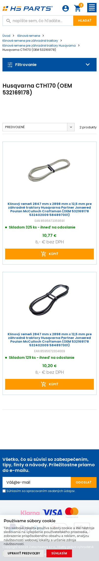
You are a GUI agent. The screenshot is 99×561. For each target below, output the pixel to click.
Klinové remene (28, 36)
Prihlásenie (66, 8)
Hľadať (85, 20)
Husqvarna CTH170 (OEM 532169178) (29, 50)
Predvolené (15, 127)
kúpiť (53, 254)
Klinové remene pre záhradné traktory (30, 40)
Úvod (6, 36)
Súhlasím (59, 553)
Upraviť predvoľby (24, 553)
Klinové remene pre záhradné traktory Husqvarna (39, 45)
